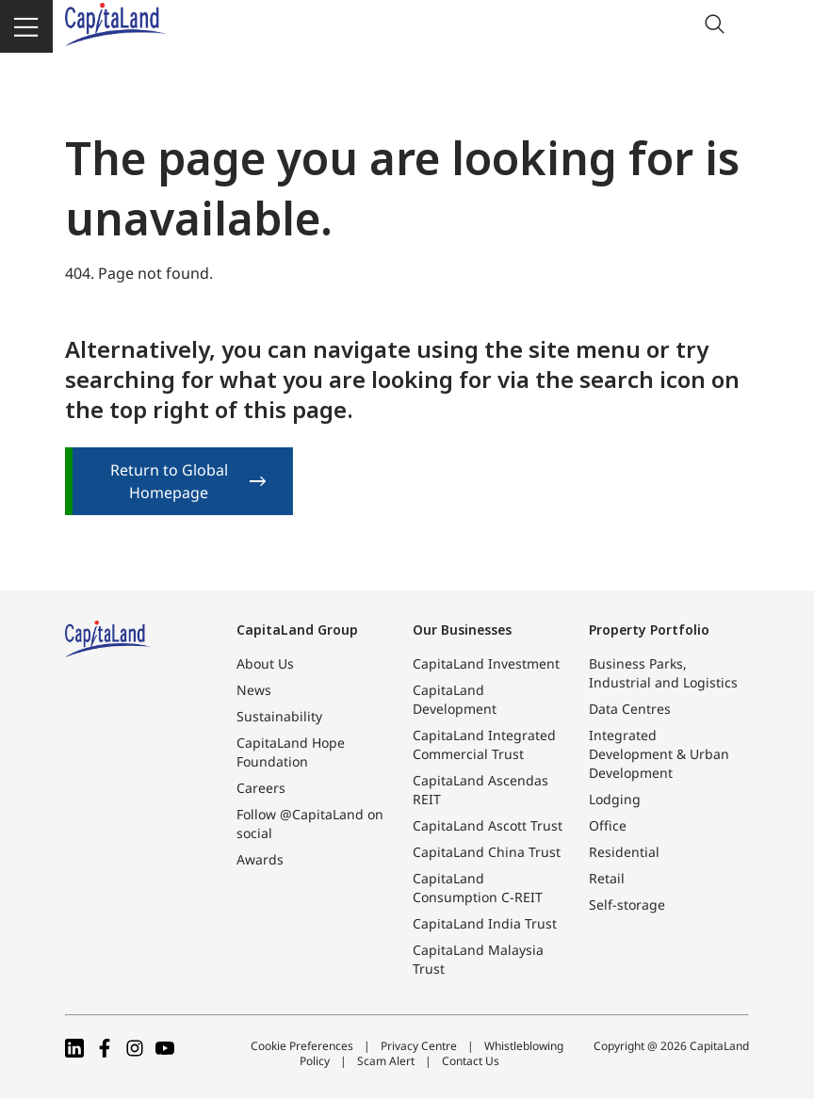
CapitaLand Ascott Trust (487, 825)
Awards (260, 859)
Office (608, 825)
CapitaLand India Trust (485, 923)
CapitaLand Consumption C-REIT (478, 887)
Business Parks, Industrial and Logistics (663, 673)
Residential (624, 852)
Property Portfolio (649, 629)
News (253, 690)
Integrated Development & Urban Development (659, 754)
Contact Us (470, 1061)
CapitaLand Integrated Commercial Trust (484, 744)
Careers (260, 788)
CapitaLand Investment (486, 663)
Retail (607, 878)
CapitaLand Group (297, 629)
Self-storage (627, 904)
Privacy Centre (419, 1046)
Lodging (615, 799)
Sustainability (279, 716)
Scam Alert (386, 1061)
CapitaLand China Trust (487, 852)
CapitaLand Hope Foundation (290, 752)
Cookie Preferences (302, 1046)
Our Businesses (462, 629)
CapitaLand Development (455, 699)
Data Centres (630, 709)
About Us (265, 663)
